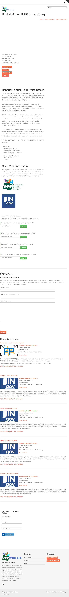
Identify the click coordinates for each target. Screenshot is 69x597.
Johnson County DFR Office (9, 473)
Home (41, 19)
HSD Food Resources (53, 560)
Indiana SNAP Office (49, 19)
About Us (54, 592)
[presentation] (13, 326)
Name (4, 287)
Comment (5, 301)
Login (25, 563)
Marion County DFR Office (8, 408)
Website (25, 355)
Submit (3, 332)
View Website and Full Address (28, 345)
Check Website (7, 67)
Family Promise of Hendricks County (12, 343)
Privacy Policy (5, 594)
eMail (9, 294)
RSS (3, 584)
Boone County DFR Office (8, 441)
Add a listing (27, 557)
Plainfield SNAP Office (61, 19)
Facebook (5, 70)
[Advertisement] (34, 35)
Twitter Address (7, 72)
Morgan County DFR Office (9, 375)
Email (20, 355)
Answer (23, 226)
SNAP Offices (18, 9)
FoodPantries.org (52, 557)
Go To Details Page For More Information (11, 366)
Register (26, 560)
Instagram (5, 75)
